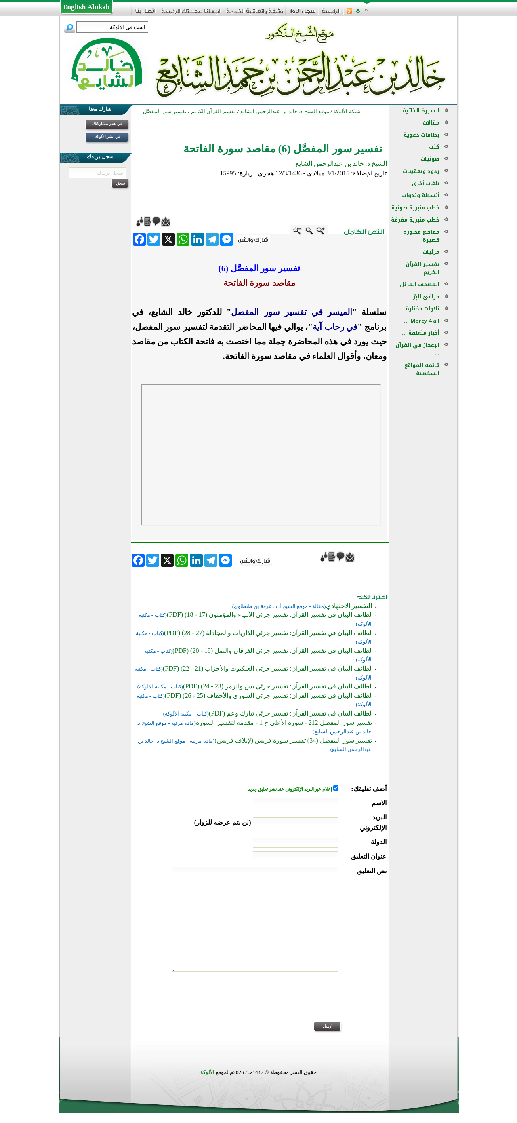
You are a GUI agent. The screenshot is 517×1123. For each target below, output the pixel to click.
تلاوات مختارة (422, 309)
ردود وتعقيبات (421, 171)
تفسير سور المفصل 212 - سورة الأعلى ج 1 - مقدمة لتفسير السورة (284, 722)
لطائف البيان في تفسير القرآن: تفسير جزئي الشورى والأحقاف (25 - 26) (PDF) (268, 695)
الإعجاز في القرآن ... (417, 349)
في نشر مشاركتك (107, 123)
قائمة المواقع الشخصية (421, 369)
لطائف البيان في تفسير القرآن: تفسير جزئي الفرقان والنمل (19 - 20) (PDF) (272, 650)
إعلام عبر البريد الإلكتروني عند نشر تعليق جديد (290, 789)
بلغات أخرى (425, 183)
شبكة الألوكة (346, 111)
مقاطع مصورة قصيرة (421, 236)
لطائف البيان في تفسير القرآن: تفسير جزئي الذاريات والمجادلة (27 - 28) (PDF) (268, 632)
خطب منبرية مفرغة (415, 220)
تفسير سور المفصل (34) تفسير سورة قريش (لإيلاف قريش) (293, 740)
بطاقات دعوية (421, 135)
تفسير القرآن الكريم (422, 268)
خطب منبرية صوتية (415, 208)
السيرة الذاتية (421, 111)
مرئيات (430, 252)
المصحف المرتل (419, 284)
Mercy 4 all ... (421, 321)
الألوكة (207, 1072)
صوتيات (429, 159)
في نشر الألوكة (107, 136)
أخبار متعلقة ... (420, 333)
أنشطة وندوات (420, 195)
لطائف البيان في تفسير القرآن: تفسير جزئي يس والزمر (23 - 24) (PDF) (277, 686)
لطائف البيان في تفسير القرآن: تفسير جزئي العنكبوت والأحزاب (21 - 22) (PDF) (267, 668)
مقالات (430, 123)
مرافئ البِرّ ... (422, 296)
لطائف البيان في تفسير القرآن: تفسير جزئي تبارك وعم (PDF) (290, 713)
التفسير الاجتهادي (349, 605)
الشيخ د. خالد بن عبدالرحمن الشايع (341, 163)
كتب (434, 147)
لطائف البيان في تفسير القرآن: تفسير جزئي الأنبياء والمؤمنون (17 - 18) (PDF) (269, 614)
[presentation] (325, 1002)
